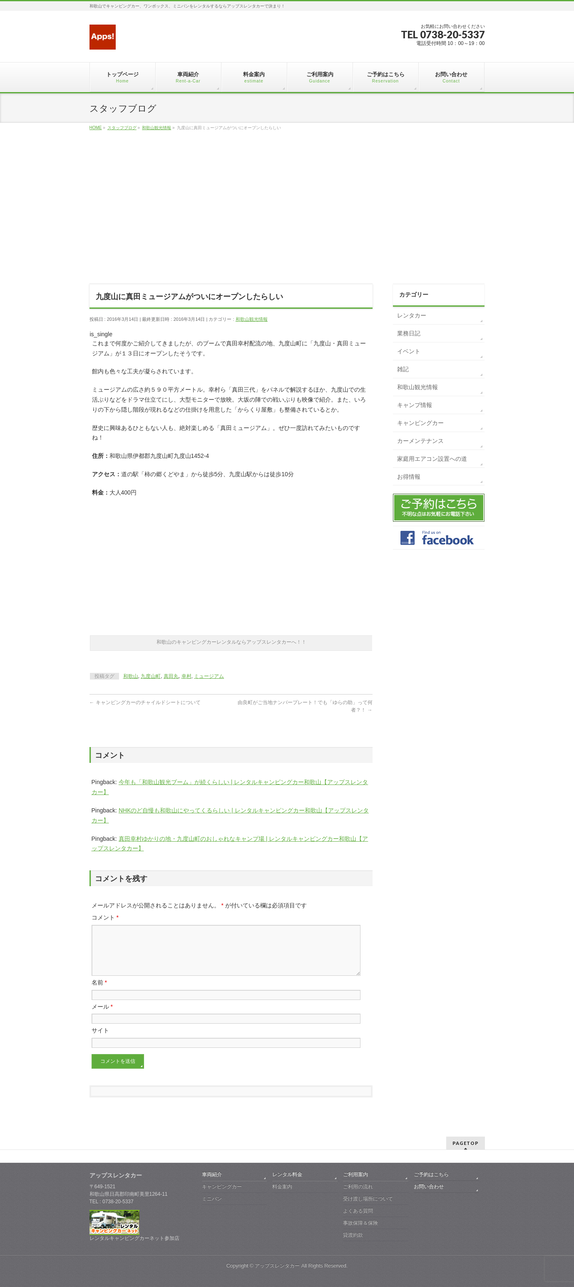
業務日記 (408, 333)
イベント (408, 351)
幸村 (186, 676)
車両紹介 (212, 1174)
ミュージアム (209, 676)
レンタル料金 (287, 1174)
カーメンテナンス (420, 440)
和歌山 (130, 676)
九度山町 (151, 676)
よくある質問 (358, 1211)
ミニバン (212, 1199)
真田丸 (171, 676)
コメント (105, 917)
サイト (100, 1040)
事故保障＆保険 (360, 1223)
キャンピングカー (420, 423)
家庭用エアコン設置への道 (432, 458)
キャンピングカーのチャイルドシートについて (145, 702)
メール (102, 1016)
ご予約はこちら (431, 1174)
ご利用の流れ (358, 1187)
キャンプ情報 (414, 405)
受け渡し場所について (368, 1199)
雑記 (403, 369)
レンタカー (411, 315)
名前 (99, 992)
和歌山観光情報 (252, 319)
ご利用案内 (355, 1174)
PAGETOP (465, 1143)
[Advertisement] (287, 216)
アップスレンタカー (277, 1266)
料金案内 (282, 1187)
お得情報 (408, 476)
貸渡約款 (353, 1235)
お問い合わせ (429, 1187)
